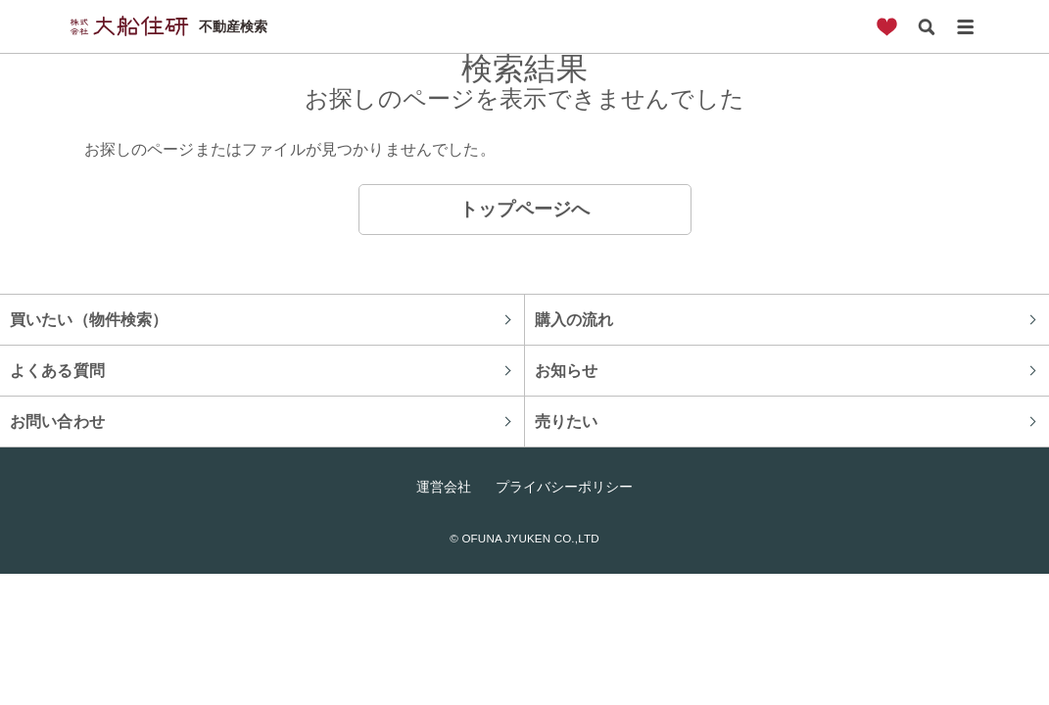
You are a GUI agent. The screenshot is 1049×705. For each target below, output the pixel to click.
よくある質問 (57, 370)
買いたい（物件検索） (89, 319)
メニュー (965, 26)
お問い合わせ (57, 421)
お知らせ (566, 370)
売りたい (566, 421)
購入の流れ (574, 319)
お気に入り (887, 26)
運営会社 (443, 486)
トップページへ (524, 209)
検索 (926, 26)
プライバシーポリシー (564, 486)
